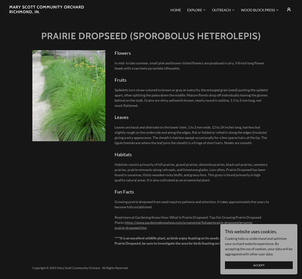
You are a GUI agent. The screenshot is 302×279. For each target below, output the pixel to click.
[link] (49, 12)
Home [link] (175, 10)
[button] (196, 10)
